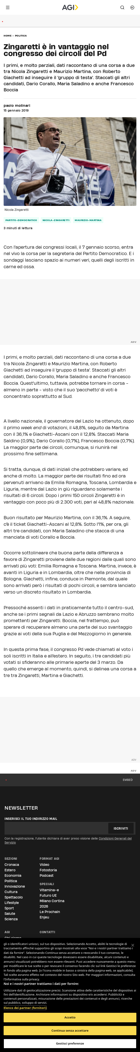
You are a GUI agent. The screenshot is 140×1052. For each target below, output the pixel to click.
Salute (10, 913)
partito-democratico (21, 220)
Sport (9, 908)
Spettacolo (14, 897)
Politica (21, 35)
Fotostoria (48, 870)
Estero (10, 870)
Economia (13, 875)
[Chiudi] (133, 945)
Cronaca (12, 864)
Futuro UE (48, 895)
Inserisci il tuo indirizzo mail (31, 818)
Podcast (46, 875)
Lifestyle (12, 903)
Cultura (11, 892)
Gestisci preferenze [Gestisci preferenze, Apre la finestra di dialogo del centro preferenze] (70, 1043)
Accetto (70, 1017)
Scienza (11, 919)
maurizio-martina (88, 220)
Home (8, 35)
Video (44, 864)
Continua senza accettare (69, 1030)
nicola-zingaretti (56, 220)
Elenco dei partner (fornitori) (25, 1005)
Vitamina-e (49, 890)
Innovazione (15, 886)
